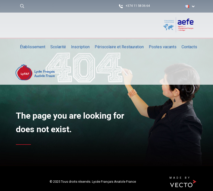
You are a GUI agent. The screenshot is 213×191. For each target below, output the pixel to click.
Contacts (189, 46)
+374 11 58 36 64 (138, 6)
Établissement (32, 46)
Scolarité (58, 46)
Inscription (80, 46)
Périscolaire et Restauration (119, 46)
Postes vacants (162, 46)
